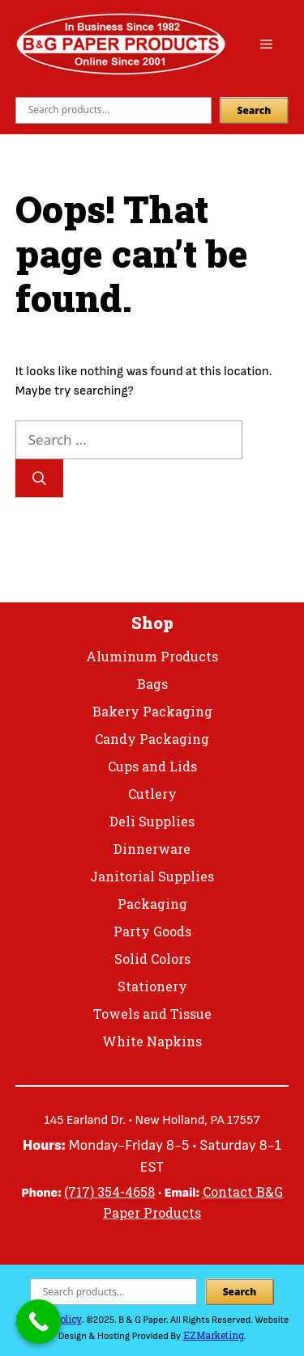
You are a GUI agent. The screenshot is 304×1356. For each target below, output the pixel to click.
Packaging (152, 903)
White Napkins (152, 1041)
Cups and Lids (152, 766)
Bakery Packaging (152, 711)
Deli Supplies (152, 821)
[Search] (39, 478)
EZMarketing (213, 1335)
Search (255, 110)
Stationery (152, 986)
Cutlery (152, 793)
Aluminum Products (152, 656)
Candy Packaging (152, 738)
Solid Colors (152, 958)
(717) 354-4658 (109, 1191)
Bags (152, 683)
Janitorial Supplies (152, 876)
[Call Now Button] (38, 1321)
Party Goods (152, 931)
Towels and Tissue (152, 1013)
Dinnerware (152, 848)
